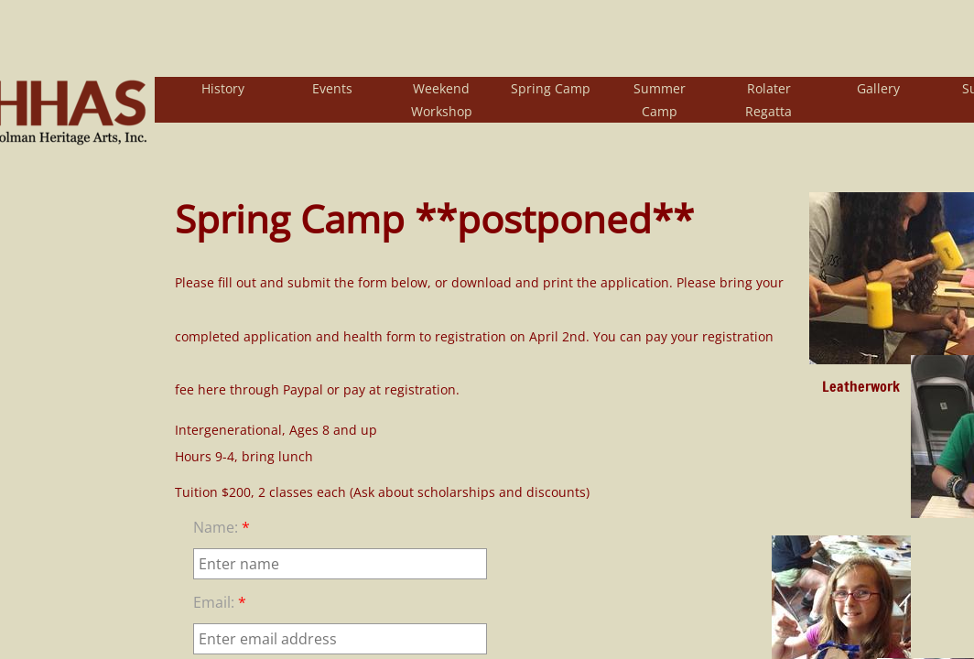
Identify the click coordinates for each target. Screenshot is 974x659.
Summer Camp (659, 100)
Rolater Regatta (768, 100)
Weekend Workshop (441, 100)
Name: (221, 527)
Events (332, 88)
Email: (219, 602)
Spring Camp (550, 88)
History (222, 88)
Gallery (878, 88)
